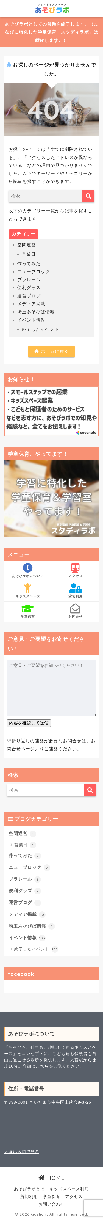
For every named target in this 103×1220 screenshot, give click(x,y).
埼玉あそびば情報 (36, 311)
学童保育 (28, 611)
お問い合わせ (51, 1204)
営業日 (29, 254)
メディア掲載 (31, 303)
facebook (21, 974)
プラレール (29, 279)
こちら (42, 1066)
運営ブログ (29, 295)
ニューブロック (33, 271)
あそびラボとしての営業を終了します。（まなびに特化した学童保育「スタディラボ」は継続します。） (51, 32)
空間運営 (26, 245)
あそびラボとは (29, 1189)
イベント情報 (31, 320)
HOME (51, 1177)
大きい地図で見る (21, 1152)
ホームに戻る (51, 351)
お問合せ (75, 611)
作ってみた (29, 263)
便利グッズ (29, 287)
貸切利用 (75, 590)
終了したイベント (40, 329)
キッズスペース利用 (69, 1189)
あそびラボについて (28, 570)
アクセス (75, 570)
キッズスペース (28, 590)
